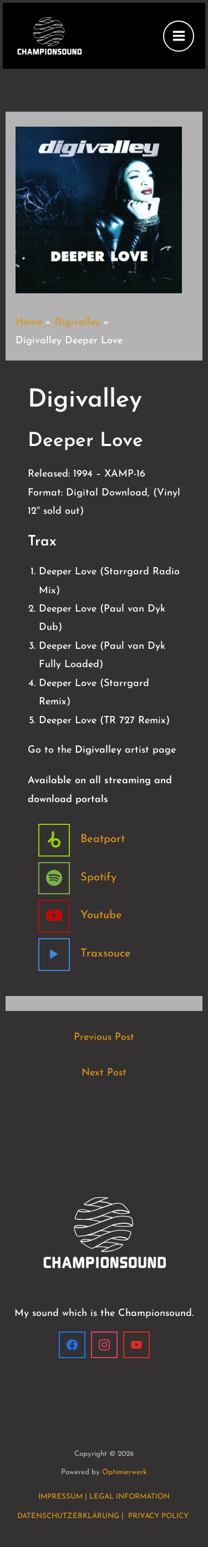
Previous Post (104, 1037)
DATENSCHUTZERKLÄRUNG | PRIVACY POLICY (104, 1516)
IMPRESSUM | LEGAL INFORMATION (104, 1496)
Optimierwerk (124, 1472)
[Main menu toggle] (178, 36)
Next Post (104, 1073)
